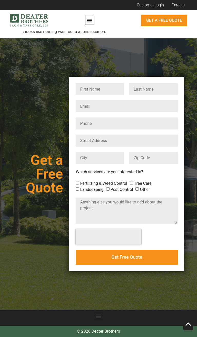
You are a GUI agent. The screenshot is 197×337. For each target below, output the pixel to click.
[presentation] (108, 237)
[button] (89, 20)
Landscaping (91, 189)
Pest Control (122, 189)
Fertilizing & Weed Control (103, 183)
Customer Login (150, 5)
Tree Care (143, 183)
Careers (178, 5)
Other (145, 189)
